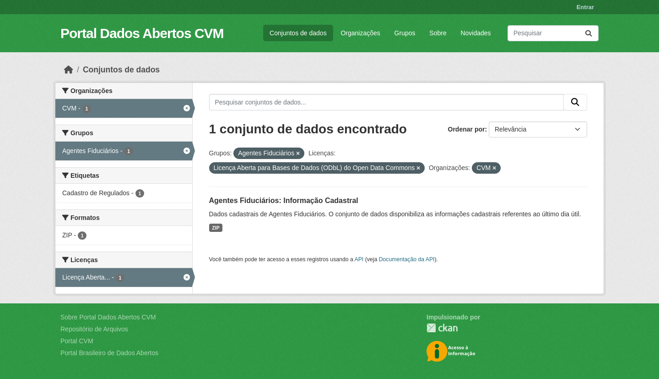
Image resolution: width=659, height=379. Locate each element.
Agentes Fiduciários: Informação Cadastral (283, 200)
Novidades (475, 33)
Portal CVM (76, 341)
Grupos (405, 33)
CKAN (442, 328)
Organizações (360, 33)
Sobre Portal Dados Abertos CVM (108, 317)
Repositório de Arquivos (94, 329)
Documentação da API (407, 259)
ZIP (215, 228)
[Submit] (588, 33)
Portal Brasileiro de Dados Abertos (109, 353)
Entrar (585, 7)
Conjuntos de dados (298, 33)
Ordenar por (466, 129)
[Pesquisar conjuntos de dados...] (553, 33)
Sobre (437, 33)
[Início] (68, 69)
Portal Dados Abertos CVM (142, 33)
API (359, 259)
